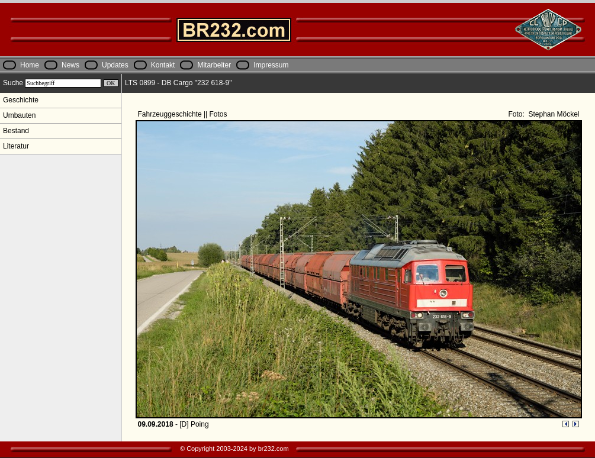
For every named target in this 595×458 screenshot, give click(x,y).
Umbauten (19, 115)
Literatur (16, 146)
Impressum (270, 65)
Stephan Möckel (552, 114)
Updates (115, 65)
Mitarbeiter (214, 65)
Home (29, 65)
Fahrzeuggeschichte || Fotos (183, 114)
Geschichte (20, 100)
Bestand (16, 131)
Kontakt (163, 65)
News (70, 65)
